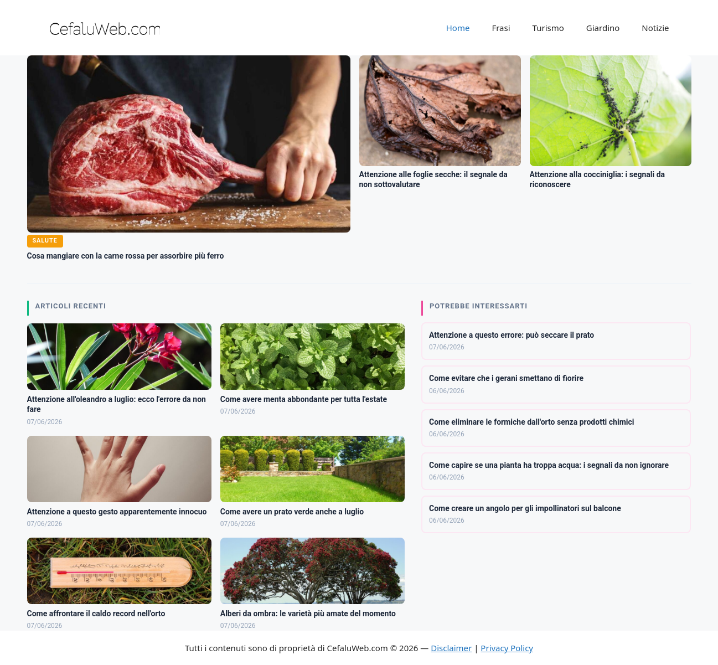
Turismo (548, 27)
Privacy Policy (507, 647)
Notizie (655, 27)
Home (458, 27)
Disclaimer (451, 647)
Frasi (501, 27)
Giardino (603, 27)
